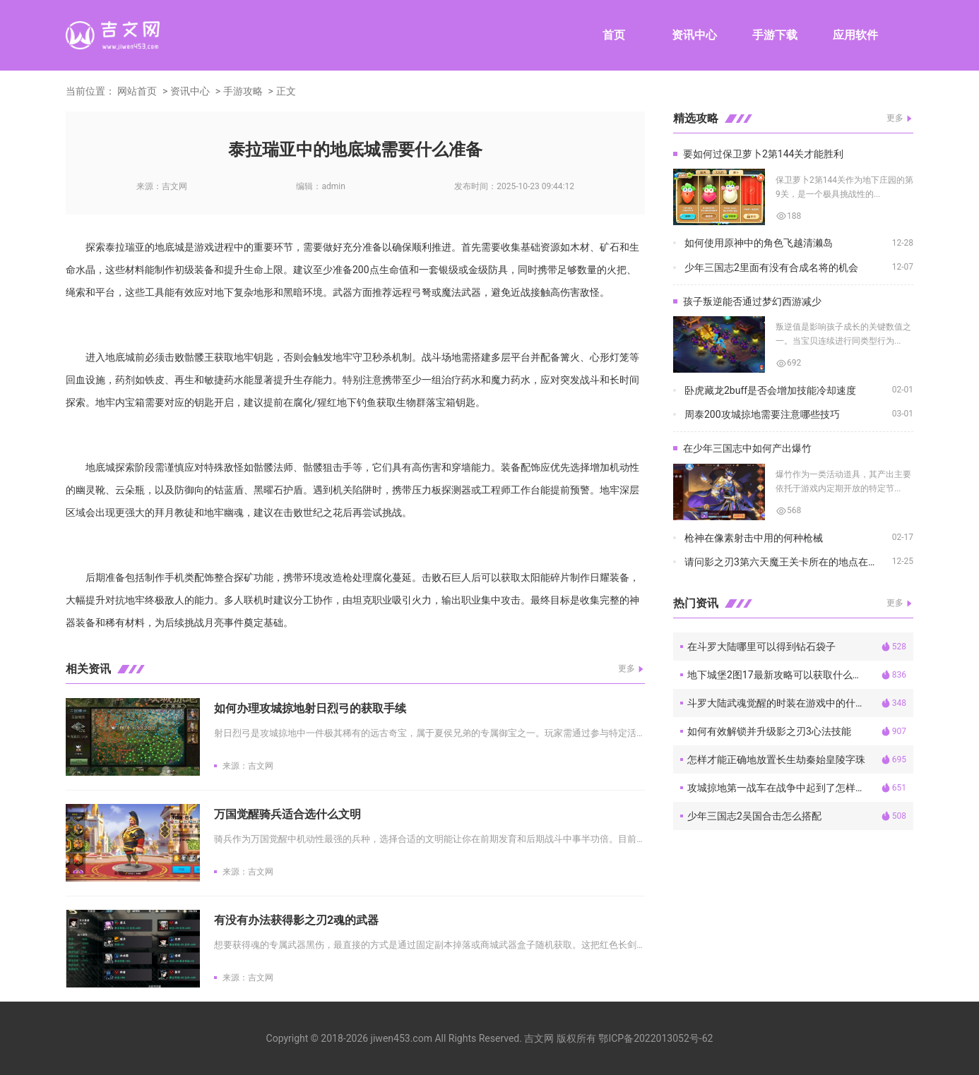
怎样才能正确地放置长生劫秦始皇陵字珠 (776, 759)
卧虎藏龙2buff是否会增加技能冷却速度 (770, 390)
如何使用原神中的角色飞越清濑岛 (758, 242)
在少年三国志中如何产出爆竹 (747, 448)
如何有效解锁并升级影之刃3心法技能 (769, 731)
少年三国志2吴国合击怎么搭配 (754, 816)
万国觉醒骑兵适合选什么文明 (287, 814)
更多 (626, 668)
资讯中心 (694, 35)
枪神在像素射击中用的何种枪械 (753, 537)
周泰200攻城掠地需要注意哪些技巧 (762, 414)
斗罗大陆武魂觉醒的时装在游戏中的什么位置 (784, 703)
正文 (286, 91)
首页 (614, 35)
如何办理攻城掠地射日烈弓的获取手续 (310, 708)
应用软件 (855, 35)
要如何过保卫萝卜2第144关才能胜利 (763, 154)
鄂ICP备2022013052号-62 (655, 1038)
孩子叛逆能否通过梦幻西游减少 (752, 301)
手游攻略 (243, 91)
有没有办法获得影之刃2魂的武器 (296, 920)
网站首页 (137, 91)
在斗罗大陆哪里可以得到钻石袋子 (761, 646)
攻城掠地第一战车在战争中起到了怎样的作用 (784, 787)
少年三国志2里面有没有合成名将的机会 (771, 267)
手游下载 (774, 35)
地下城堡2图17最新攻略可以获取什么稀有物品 (784, 674)
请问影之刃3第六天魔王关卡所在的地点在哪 (781, 561)
